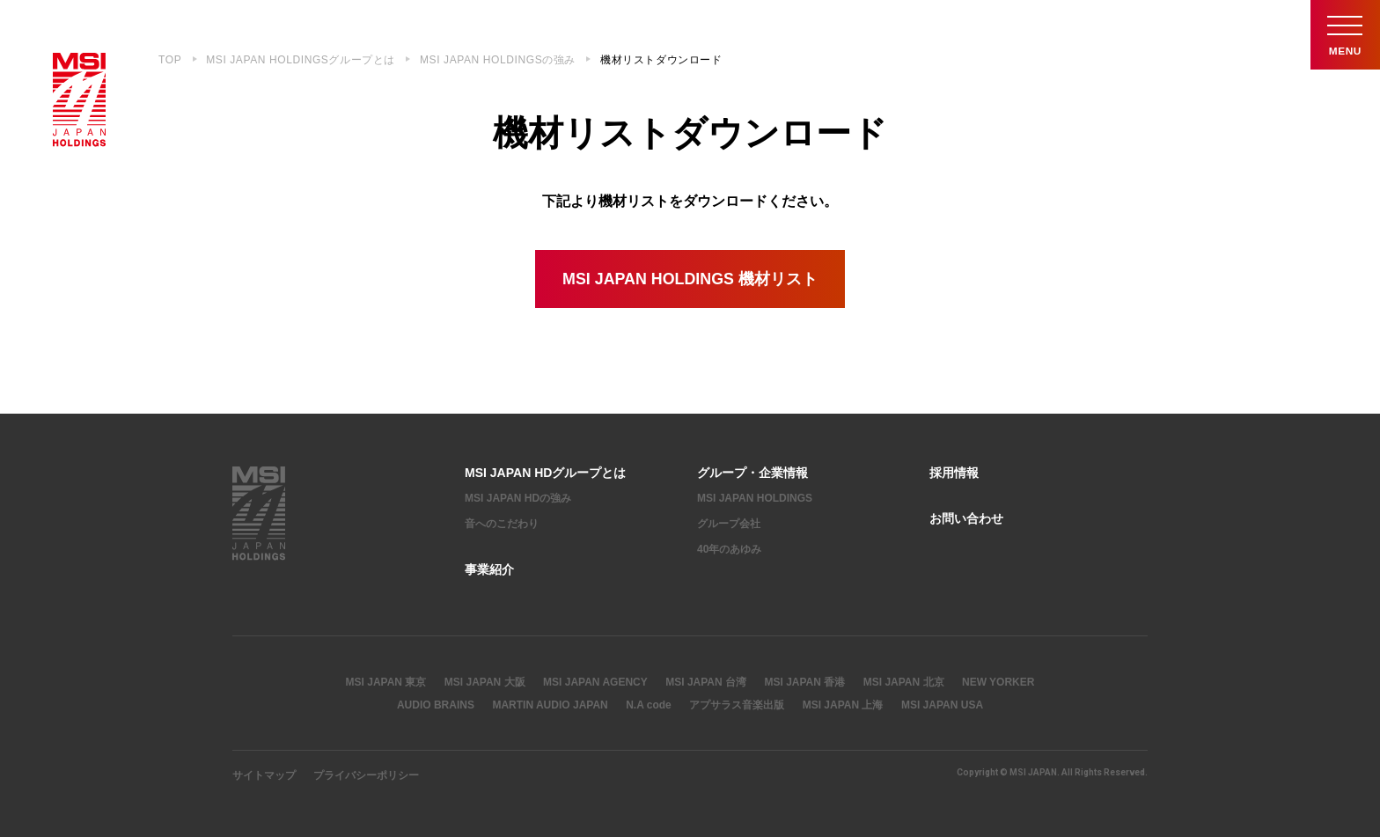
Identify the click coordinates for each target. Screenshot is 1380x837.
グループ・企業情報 (752, 473)
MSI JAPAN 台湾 (705, 682)
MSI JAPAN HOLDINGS (754, 499)
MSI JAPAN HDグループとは (545, 473)
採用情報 (954, 473)
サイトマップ (264, 775)
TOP (169, 60)
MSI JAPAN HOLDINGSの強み (498, 60)
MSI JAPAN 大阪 (484, 682)
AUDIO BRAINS (435, 705)
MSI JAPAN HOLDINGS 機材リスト (690, 279)
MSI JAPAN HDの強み (518, 499)
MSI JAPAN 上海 (843, 705)
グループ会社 (728, 524)
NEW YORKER (998, 682)
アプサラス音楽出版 (736, 705)
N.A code (649, 705)
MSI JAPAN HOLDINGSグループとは (300, 60)
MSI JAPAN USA (942, 705)
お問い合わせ (966, 519)
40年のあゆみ (729, 549)
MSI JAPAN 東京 (386, 682)
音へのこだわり (502, 524)
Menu (1344, 34)
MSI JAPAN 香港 (804, 682)
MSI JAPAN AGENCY (595, 682)
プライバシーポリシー (366, 775)
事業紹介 (489, 569)
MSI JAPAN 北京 (903, 682)
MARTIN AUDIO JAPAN (549, 705)
